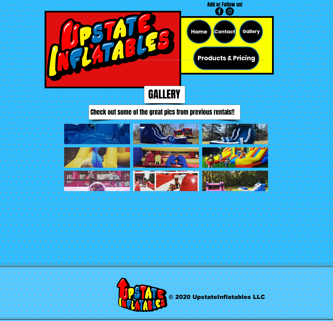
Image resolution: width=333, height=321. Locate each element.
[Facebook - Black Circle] (219, 11)
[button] (97, 134)
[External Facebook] (115, 229)
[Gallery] (251, 32)
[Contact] (224, 32)
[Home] (199, 32)
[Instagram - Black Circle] (230, 11)
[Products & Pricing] (226, 58)
